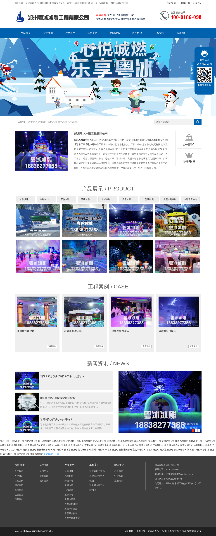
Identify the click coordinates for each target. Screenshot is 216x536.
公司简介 (44, 471)
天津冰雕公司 (113, 441)
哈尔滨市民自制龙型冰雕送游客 (57, 398)
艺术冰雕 (72, 121)
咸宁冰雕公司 (9, 454)
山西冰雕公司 (58, 441)
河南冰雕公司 (17, 441)
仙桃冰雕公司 (23, 454)
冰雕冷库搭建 (190, 199)
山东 (154, 531)
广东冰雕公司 (209, 441)
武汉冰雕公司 (15, 449)
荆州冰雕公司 (97, 449)
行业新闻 (118, 476)
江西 (189, 531)
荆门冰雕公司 (84, 449)
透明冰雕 (62, 121)
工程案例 (92, 33)
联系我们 (182, 33)
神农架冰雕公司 (194, 449)
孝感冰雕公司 (152, 449)
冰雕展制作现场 (25, 331)
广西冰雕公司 (47, 445)
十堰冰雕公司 (111, 449)
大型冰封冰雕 (169, 199)
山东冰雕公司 (44, 441)
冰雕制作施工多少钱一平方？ (56, 419)
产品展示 (70, 33)
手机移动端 (184, 3)
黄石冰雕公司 (70, 449)
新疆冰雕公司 (173, 445)
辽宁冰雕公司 (186, 445)
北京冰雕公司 (99, 441)
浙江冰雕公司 (154, 441)
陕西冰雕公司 (118, 445)
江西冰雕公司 (181, 441)
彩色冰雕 (52, 121)
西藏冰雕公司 (104, 445)
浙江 (179, 531)
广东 (199, 531)
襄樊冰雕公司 (125, 449)
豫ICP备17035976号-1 (43, 531)
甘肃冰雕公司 (131, 445)
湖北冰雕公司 (72, 441)
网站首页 (26, 33)
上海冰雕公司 (126, 441)
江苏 (174, 531)
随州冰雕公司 (166, 449)
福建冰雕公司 (195, 441)
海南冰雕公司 (33, 445)
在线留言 (159, 33)
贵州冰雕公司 (77, 445)
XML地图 (129, 531)
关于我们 (48, 33)
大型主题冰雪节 (72, 518)
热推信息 (137, 33)
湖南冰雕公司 (85, 441)
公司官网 (171, 3)
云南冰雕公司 (90, 445)
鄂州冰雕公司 (29, 449)
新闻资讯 (115, 33)
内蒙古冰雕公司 (62, 445)
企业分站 (197, 3)
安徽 (184, 531)
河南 (149, 531)
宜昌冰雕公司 (139, 449)
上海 (169, 531)
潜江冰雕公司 (180, 449)
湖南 (164, 531)
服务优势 (44, 480)
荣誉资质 (44, 476)
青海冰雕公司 (145, 445)
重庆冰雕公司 (6, 445)
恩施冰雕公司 (43, 449)
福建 (194, 531)
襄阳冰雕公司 (36, 454)
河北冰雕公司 (31, 441)
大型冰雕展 (148, 199)
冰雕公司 (82, 140)
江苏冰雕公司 (140, 441)
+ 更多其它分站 (51, 454)
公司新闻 (118, 471)
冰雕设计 (32, 121)
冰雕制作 (42, 121)
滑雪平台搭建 (71, 513)
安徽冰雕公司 (168, 441)
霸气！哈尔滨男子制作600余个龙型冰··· (62, 376)
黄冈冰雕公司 (57, 449)
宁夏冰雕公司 (159, 445)
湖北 (159, 531)
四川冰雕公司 (20, 445)
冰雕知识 (118, 480)
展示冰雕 (126, 199)
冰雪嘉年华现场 (97, 471)
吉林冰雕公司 (200, 445)
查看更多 (52, 346)
